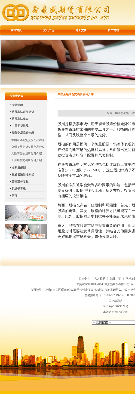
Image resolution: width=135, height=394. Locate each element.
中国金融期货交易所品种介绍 (29, 140)
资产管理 (113, 30)
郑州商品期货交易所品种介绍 (29, 146)
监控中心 (84, 278)
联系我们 (26, 231)
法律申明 (115, 278)
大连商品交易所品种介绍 (26, 153)
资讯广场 (48, 30)
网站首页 (16, 30)
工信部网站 (116, 300)
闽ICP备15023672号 (115, 306)
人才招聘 (99, 278)
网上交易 (80, 30)
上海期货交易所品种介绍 (26, 160)
